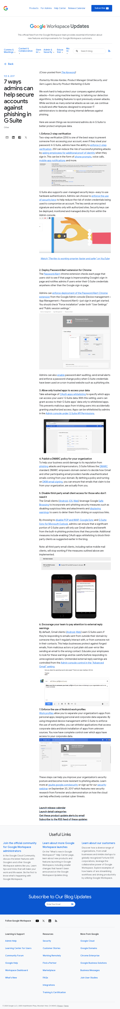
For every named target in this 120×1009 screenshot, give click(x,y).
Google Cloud (87, 941)
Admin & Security (49, 51)
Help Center (60, 8)
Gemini (38, 51)
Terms (66, 1006)
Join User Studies (89, 977)
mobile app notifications (52, 160)
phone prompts (83, 156)
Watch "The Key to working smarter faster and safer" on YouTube (75, 258)
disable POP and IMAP (67, 520)
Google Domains (88, 948)
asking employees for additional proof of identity (68, 152)
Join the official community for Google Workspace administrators (19, 847)
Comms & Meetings (9, 51)
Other (6, 127)
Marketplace (49, 970)
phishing (43, 466)
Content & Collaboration (26, 51)
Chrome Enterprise (89, 955)
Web (75, 501)
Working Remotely (52, 955)
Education (60, 51)
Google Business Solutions (93, 963)
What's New (11, 977)
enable (61, 375)
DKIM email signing (52, 481)
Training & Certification (54, 992)
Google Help (11, 963)
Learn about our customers (98, 843)
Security (47, 941)
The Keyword (68, 72)
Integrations (49, 985)
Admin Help (11, 941)
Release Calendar (76, 8)
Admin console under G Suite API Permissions (70, 413)
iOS (71, 501)
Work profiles (46, 713)
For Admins (46, 8)
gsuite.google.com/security (63, 784)
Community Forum (14, 955)
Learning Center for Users (18, 948)
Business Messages (90, 970)
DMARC (104, 466)
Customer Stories (51, 948)
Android (63, 501)
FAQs (45, 977)
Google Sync (87, 520)
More (68, 51)
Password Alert (52, 273)
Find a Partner (50, 963)
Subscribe (102, 8)
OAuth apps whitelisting (73, 394)
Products (33, 8)
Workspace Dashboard (16, 970)
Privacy (60, 1006)
